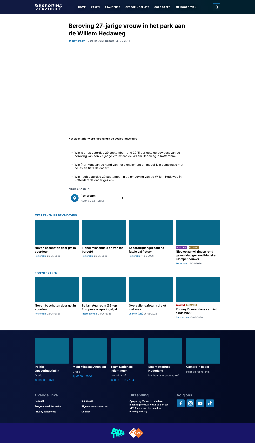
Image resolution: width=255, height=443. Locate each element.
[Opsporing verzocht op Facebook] (181, 403)
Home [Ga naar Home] (82, 7)
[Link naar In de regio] (103, 400)
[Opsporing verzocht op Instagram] (190, 403)
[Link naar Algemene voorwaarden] (103, 406)
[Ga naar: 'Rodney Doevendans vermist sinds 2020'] (198, 298)
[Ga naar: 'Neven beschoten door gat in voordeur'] (57, 242)
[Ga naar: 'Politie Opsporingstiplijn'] (52, 360)
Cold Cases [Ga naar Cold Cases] (162, 7)
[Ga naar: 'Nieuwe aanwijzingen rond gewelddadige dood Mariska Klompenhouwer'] (198, 242)
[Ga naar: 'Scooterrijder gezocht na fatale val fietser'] (151, 242)
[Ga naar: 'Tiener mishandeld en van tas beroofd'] (104, 242)
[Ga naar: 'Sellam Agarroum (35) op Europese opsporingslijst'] (104, 298)
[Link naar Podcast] (57, 400)
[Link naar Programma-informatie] (57, 406)
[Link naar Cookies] (103, 411)
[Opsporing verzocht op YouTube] (200, 403)
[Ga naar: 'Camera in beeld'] (203, 356)
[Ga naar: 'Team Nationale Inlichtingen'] (128, 360)
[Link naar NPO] (136, 433)
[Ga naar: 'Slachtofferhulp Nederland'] (165, 357)
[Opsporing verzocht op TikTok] (210, 403)
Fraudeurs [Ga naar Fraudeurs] (112, 7)
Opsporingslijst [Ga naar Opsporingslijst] (137, 7)
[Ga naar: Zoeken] (216, 7)
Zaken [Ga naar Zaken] (95, 7)
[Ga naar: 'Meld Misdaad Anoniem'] (90, 358)
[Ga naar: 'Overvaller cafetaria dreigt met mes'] (151, 298)
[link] (97, 198)
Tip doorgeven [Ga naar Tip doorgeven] (186, 7)
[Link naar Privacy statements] (57, 411)
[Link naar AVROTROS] (118, 433)
